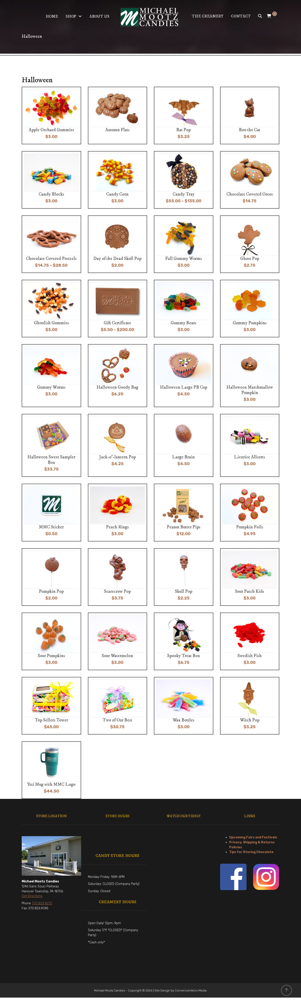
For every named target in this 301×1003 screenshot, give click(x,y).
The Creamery (207, 16)
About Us (99, 16)
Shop (71, 16)
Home (52, 16)
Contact (241, 16)
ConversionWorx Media (191, 990)
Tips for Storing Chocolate (251, 852)
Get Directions (32, 896)
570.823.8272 (42, 903)
